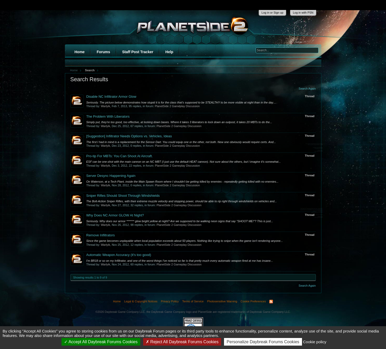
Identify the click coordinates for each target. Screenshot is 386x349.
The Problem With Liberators (108, 116)
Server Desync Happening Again (111, 176)
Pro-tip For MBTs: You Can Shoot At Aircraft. (119, 156)
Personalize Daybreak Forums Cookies (263, 342)
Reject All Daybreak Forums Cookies (182, 342)
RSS (271, 301)
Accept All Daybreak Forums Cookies (101, 342)
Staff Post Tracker (137, 52)
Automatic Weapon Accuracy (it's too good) (118, 255)
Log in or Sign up (272, 12)
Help (169, 52)
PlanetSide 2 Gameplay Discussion (177, 106)
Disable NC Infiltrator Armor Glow (111, 97)
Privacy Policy (170, 301)
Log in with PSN (303, 12)
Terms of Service (193, 301)
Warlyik (105, 106)
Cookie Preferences (253, 301)
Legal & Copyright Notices (140, 301)
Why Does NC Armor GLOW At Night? (115, 215)
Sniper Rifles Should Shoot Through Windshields (123, 196)
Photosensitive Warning (222, 301)
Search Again (307, 88)
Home (80, 52)
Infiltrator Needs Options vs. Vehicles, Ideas (129, 136)
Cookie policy (314, 342)
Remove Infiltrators (100, 235)
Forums (103, 52)
